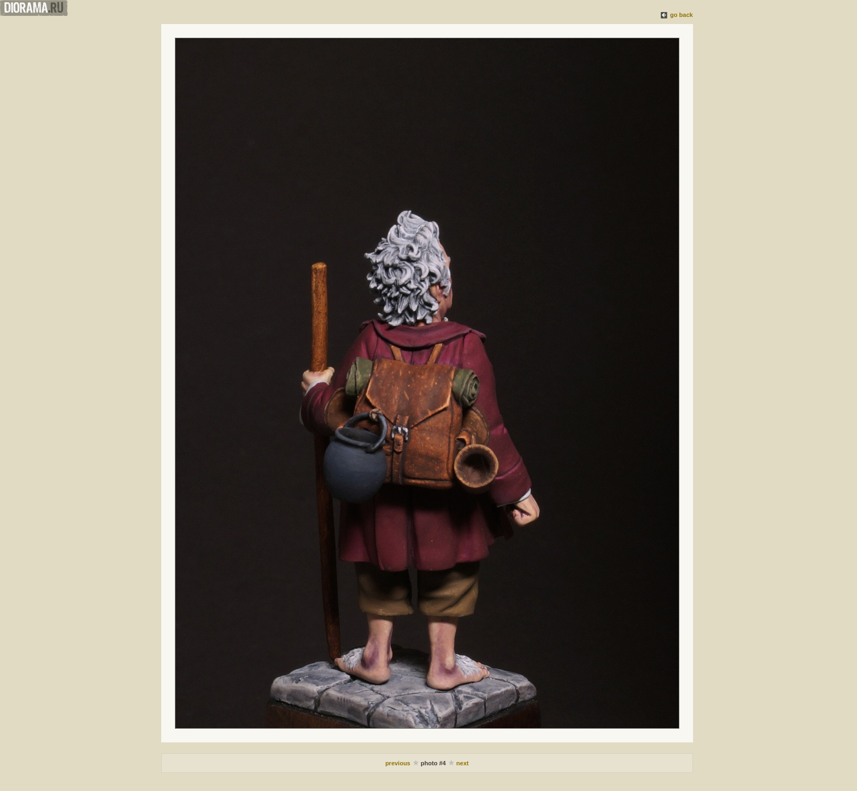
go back (681, 14)
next (462, 763)
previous (398, 763)
